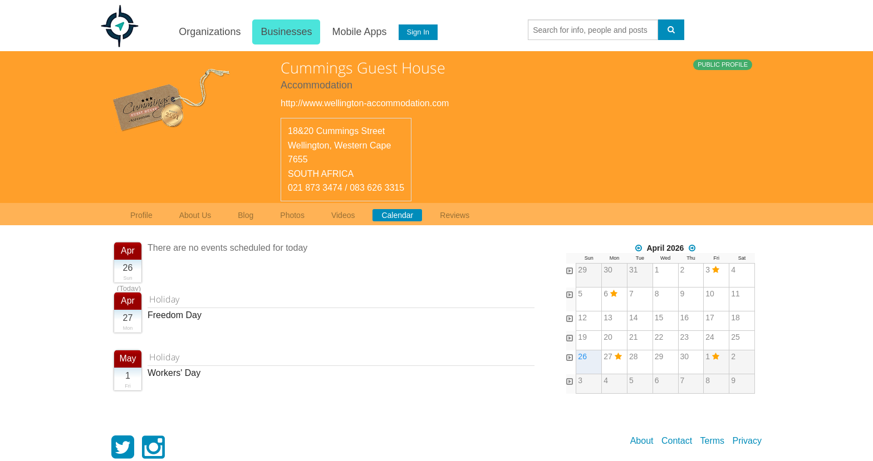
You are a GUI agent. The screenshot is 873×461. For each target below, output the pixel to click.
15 (659, 317)
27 (608, 356)
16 (684, 317)
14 (633, 317)
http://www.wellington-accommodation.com (365, 103)
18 (735, 317)
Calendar (397, 215)
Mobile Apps (359, 31)
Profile (141, 215)
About (642, 440)
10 (709, 293)
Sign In (418, 32)
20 (608, 337)
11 (735, 293)
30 (608, 269)
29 (582, 269)
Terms (712, 440)
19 (582, 337)
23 (684, 337)
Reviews (454, 215)
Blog (245, 215)
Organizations (210, 31)
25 (735, 337)
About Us (195, 215)
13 (608, 317)
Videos (343, 215)
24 (709, 337)
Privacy (747, 440)
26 (582, 356)
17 (709, 317)
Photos (292, 215)
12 (582, 317)
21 (633, 337)
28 (633, 356)
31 (633, 269)
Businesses (286, 31)
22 (659, 337)
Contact (676, 440)
